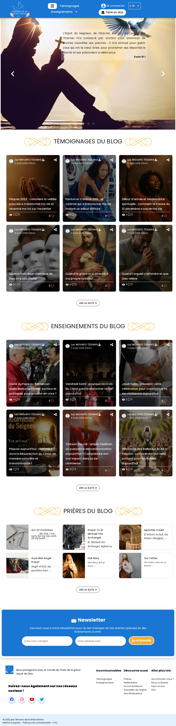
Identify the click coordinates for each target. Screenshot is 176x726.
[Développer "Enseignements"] (65, 12)
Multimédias (130, 682)
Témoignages (69, 6)
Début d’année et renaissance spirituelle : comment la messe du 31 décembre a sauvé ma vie (146, 204)
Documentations (133, 686)
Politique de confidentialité (36, 722)
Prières (128, 679)
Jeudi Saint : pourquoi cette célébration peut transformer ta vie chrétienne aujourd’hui (144, 389)
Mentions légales (11, 722)
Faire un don (158, 686)
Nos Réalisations (133, 693)
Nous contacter (159, 682)
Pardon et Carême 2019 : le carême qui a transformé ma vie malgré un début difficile (88, 204)
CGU (55, 722)
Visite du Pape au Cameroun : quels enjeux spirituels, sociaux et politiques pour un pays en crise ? (33, 389)
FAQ (153, 689)
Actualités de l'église (135, 689)
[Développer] (52, 6)
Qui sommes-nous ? (162, 679)
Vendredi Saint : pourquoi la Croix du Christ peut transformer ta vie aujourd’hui (89, 389)
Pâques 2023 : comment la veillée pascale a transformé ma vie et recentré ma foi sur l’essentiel (32, 204)
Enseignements (105, 682)
